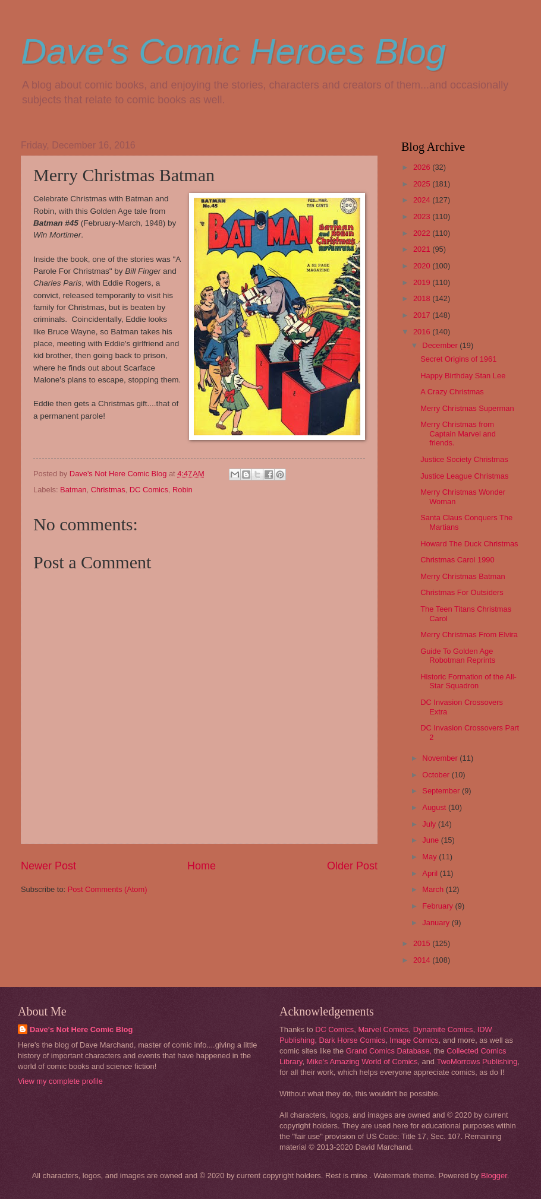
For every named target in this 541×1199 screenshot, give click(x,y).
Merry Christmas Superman (467, 408)
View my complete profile (60, 1081)
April (430, 873)
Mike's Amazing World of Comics (362, 1061)
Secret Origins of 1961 (458, 359)
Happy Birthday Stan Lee (462, 375)
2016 (422, 331)
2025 (422, 183)
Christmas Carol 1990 (457, 559)
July (430, 824)
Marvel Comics (383, 1029)
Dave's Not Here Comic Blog (81, 1029)
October (436, 774)
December (441, 345)
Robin (182, 489)
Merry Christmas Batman (462, 576)
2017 (422, 315)
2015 (422, 943)
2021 (422, 249)
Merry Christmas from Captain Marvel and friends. (458, 433)
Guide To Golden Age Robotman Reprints (457, 656)
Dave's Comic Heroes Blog (233, 51)
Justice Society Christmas (464, 459)
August (435, 807)
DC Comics (149, 489)
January (436, 922)
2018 (422, 298)
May (430, 856)
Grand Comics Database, (389, 1050)
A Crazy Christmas (452, 391)
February (438, 905)
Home (201, 866)
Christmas (108, 489)
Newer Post (48, 866)
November (441, 758)
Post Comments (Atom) (107, 889)
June (431, 840)
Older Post (352, 866)
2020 (422, 265)
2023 (422, 216)
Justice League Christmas (464, 476)
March (433, 889)
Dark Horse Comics (352, 1040)
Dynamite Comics (443, 1029)
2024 (422, 199)
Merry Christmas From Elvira (469, 634)
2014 (422, 960)
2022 (422, 233)
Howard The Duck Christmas (469, 543)
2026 (422, 167)
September (442, 790)
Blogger (494, 1175)
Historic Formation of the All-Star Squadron (468, 681)
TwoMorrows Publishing (476, 1061)
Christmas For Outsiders (462, 592)
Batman (73, 489)
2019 (422, 282)
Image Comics (413, 1040)
